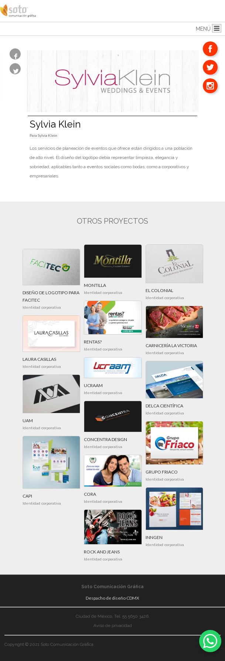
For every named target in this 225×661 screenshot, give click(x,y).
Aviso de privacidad (112, 625)
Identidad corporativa (42, 307)
